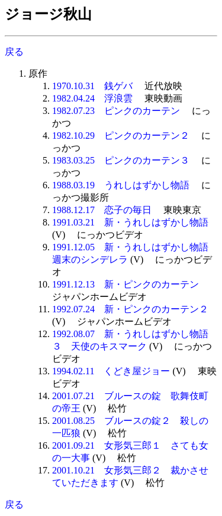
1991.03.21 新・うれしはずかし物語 (130, 222)
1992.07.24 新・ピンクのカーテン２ (130, 309)
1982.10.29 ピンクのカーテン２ (120, 135)
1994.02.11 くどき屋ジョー (111, 371)
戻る (14, 52)
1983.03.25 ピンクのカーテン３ (120, 160)
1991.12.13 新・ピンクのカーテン (125, 284)
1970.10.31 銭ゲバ (92, 86)
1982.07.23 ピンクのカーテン (116, 111)
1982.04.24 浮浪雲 (92, 98)
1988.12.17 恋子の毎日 (102, 210)
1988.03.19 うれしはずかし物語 (120, 185)
